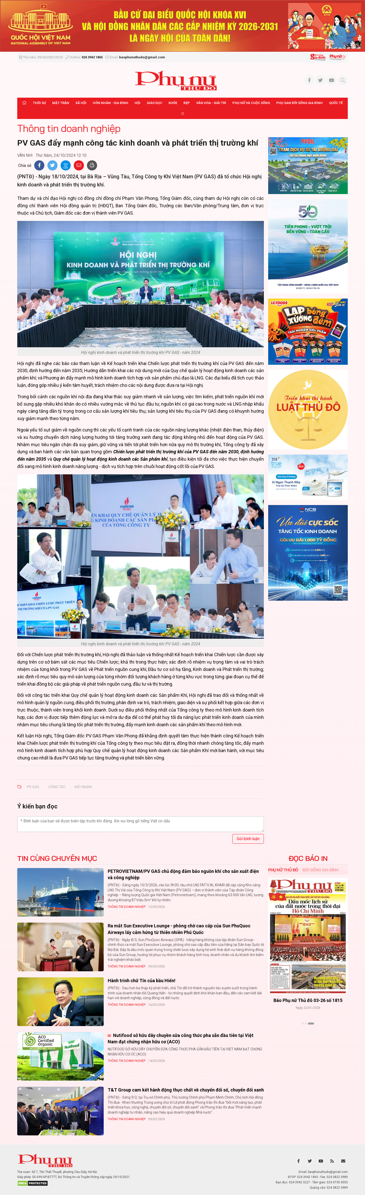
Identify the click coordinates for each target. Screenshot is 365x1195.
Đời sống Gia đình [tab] (320, 870)
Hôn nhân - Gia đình (110, 103)
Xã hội (81, 103)
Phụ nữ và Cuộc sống (251, 103)
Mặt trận (60, 103)
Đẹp (187, 103)
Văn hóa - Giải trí (211, 103)
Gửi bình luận (248, 838)
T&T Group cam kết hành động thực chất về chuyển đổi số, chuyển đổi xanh (186, 1090)
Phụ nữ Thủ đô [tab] (283, 870)
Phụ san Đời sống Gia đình (299, 103)
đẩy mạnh (83, 787)
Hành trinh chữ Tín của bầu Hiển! (141, 980)
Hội (137, 103)
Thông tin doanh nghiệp (68, 128)
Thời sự (39, 103)
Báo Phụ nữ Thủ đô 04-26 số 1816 (307, 1000)
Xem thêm (308, 1032)
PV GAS (33, 787)
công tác (56, 787)
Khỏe (173, 103)
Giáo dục (154, 103)
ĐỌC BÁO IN (308, 858)
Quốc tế (336, 103)
